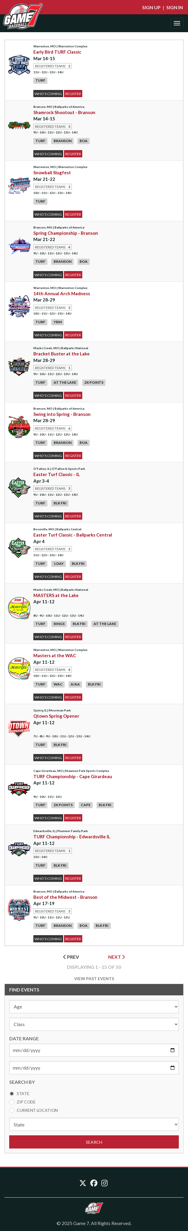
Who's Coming (48, 93)
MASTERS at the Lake (56, 595)
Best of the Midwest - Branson (65, 897)
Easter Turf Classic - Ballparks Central (72, 534)
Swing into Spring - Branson (62, 414)
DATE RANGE (24, 1038)
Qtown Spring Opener (56, 716)
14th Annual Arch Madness (61, 293)
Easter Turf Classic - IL (56, 474)
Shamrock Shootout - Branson (64, 112)
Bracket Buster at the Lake (61, 353)
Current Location (37, 1110)
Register (73, 93)
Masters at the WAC (54, 655)
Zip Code (26, 1101)
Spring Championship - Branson (65, 233)
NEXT (116, 957)
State (23, 1093)
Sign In (174, 7)
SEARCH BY (22, 1082)
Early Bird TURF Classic (57, 52)
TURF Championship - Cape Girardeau (72, 776)
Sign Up (151, 7)
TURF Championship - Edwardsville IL (71, 836)
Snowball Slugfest (52, 172)
